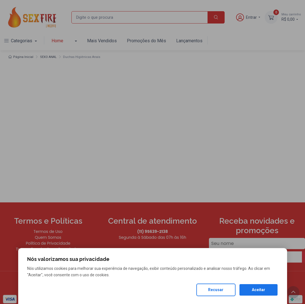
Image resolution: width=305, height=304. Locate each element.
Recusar (215, 289)
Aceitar (258, 289)
